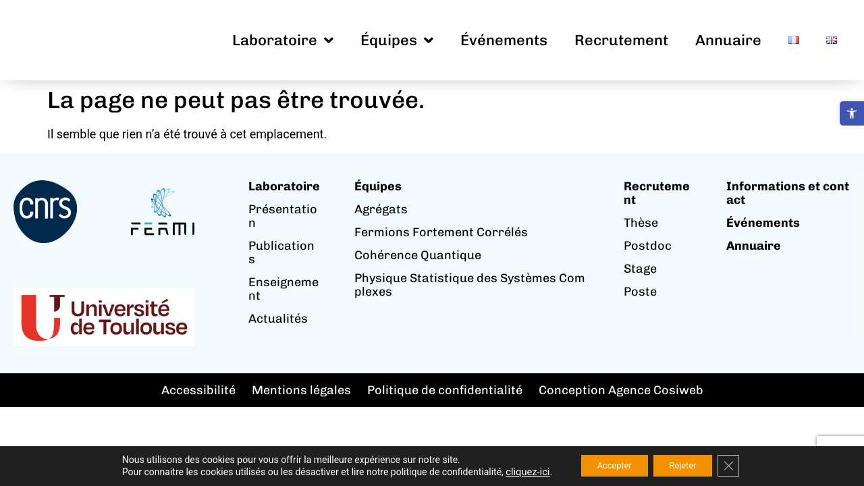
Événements (503, 40)
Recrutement (621, 40)
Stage (640, 268)
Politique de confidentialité (444, 390)
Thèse (641, 222)
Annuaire (728, 40)
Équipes (396, 40)
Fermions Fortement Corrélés (441, 232)
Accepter (607, 465)
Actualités (278, 318)
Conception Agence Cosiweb (621, 390)
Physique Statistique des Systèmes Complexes (469, 285)
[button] (852, 113)
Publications (281, 252)
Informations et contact (787, 193)
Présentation (282, 216)
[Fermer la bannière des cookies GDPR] (740, 465)
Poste (640, 291)
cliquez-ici (515, 471)
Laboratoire (282, 40)
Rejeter (687, 465)
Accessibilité (198, 390)
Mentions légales (301, 390)
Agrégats (381, 209)
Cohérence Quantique (417, 255)
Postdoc (648, 245)
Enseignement (283, 289)
